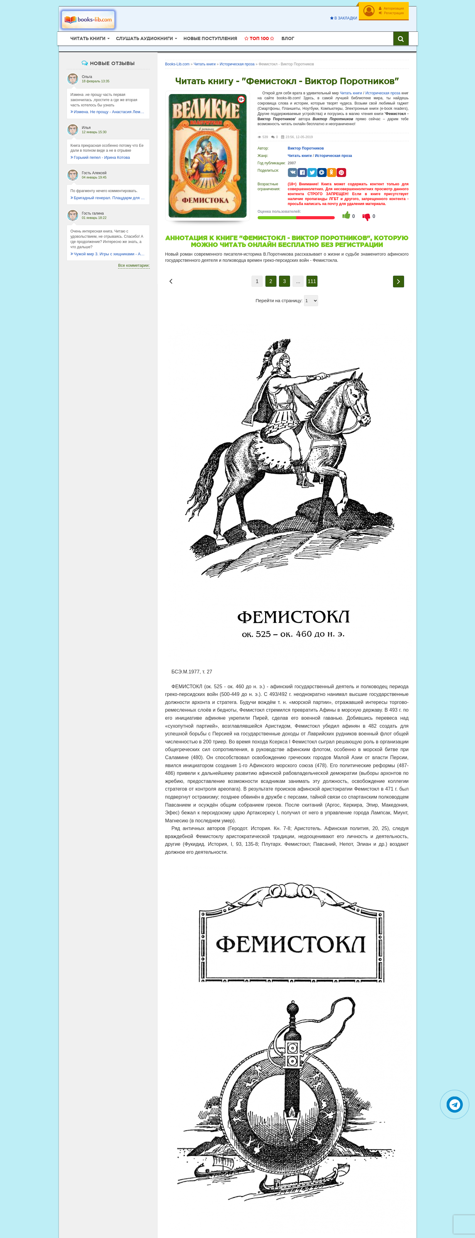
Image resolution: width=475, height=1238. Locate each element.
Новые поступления (210, 38)
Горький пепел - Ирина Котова (100, 157)
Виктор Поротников (306, 148)
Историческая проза (382, 93)
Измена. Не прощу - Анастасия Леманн (108, 111)
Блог (287, 38)
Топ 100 (259, 38)
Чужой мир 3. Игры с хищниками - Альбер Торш (108, 254)
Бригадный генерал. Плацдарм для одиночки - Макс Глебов (108, 197)
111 (312, 281)
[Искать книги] (401, 38)
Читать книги (351, 93)
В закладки (343, 18)
